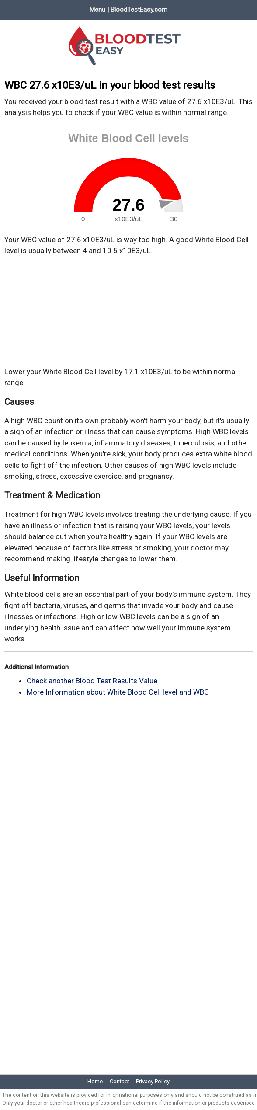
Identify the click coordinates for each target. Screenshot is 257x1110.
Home (95, 1081)
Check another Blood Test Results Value (92, 680)
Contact (119, 1081)
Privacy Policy (153, 1081)
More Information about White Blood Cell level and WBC (118, 692)
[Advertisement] (128, 311)
